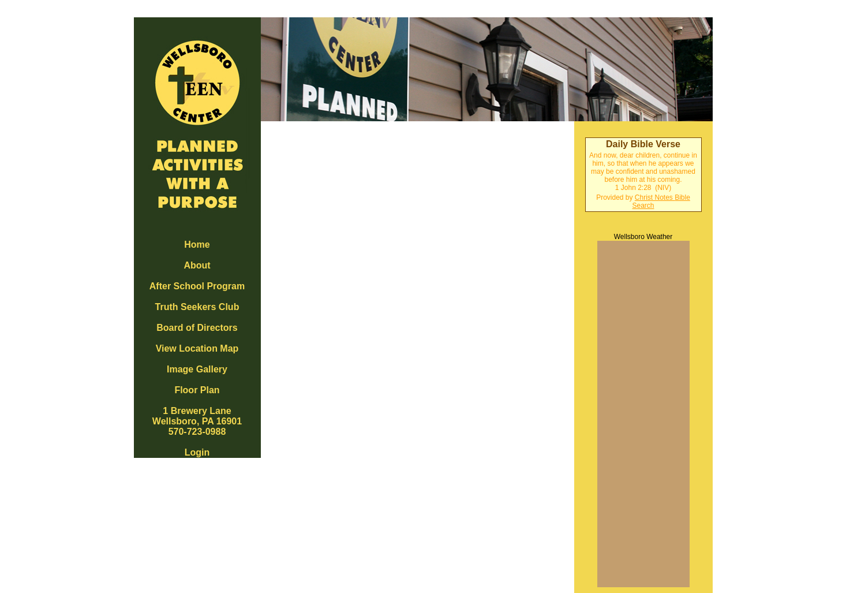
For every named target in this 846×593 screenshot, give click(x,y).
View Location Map (197, 348)
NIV (663, 188)
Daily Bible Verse (643, 144)
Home (196, 244)
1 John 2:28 (633, 188)
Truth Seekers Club (197, 307)
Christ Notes (655, 197)
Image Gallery (197, 369)
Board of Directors (196, 328)
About (197, 265)
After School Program (197, 286)
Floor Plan (196, 390)
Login (197, 452)
